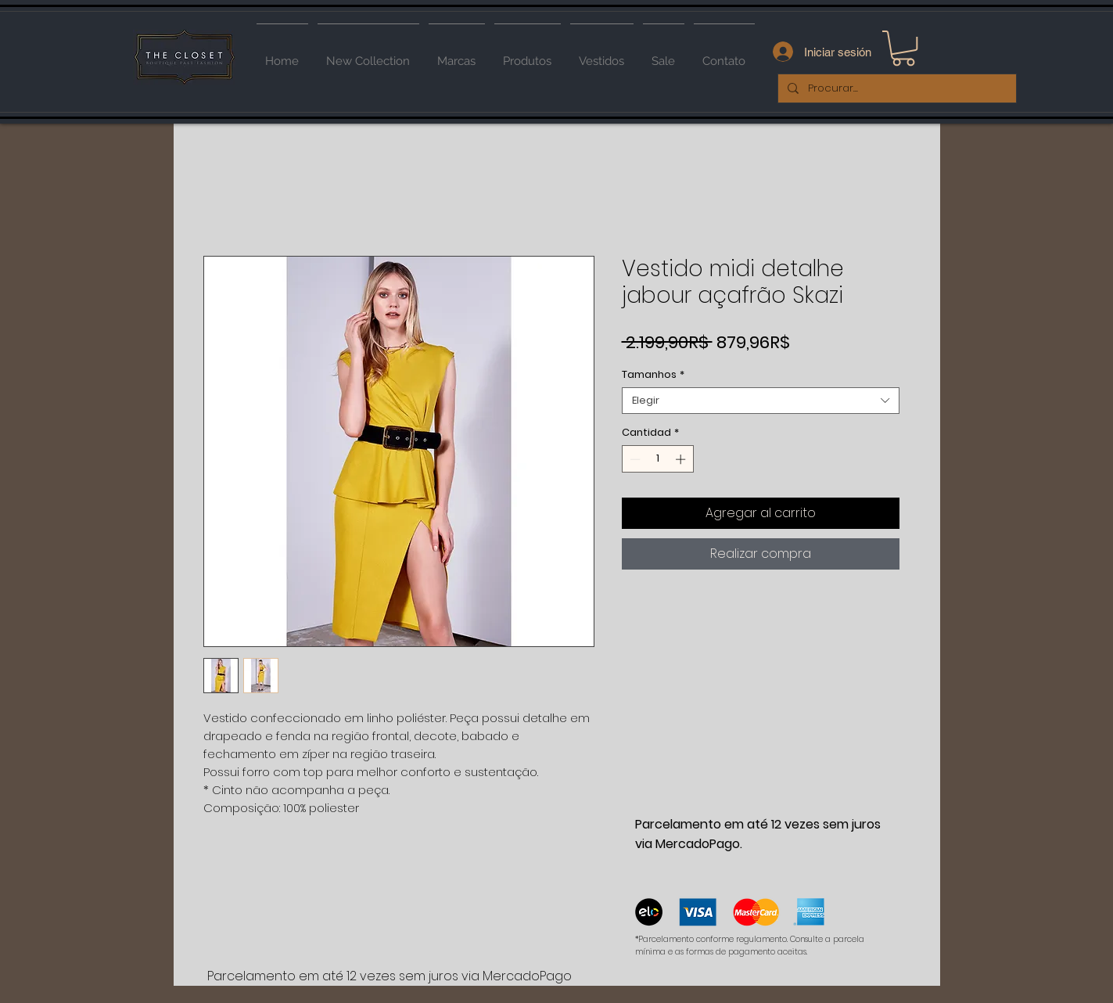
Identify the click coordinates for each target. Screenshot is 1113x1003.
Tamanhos (653, 374)
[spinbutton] (657, 459)
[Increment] (682, 459)
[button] (903, 48)
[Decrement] (633, 459)
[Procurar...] (895, 88)
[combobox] (760, 400)
